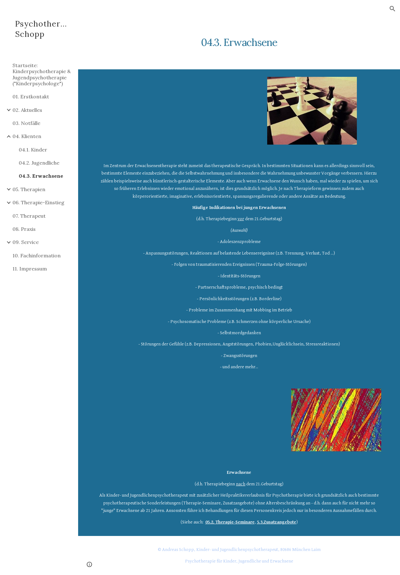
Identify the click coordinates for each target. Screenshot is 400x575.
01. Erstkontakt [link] (30, 96)
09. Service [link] (25, 242)
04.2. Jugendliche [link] (39, 163)
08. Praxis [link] (24, 229)
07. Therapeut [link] (29, 216)
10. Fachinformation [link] (36, 255)
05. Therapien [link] (28, 189)
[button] (392, 8)
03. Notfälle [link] (26, 123)
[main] (239, 39)
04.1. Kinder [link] (33, 149)
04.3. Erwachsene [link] (41, 176)
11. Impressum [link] (29, 268)
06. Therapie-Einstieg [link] (38, 202)
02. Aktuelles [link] (27, 110)
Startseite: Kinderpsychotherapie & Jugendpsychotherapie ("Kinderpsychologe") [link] (41, 74)
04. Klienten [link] (26, 136)
